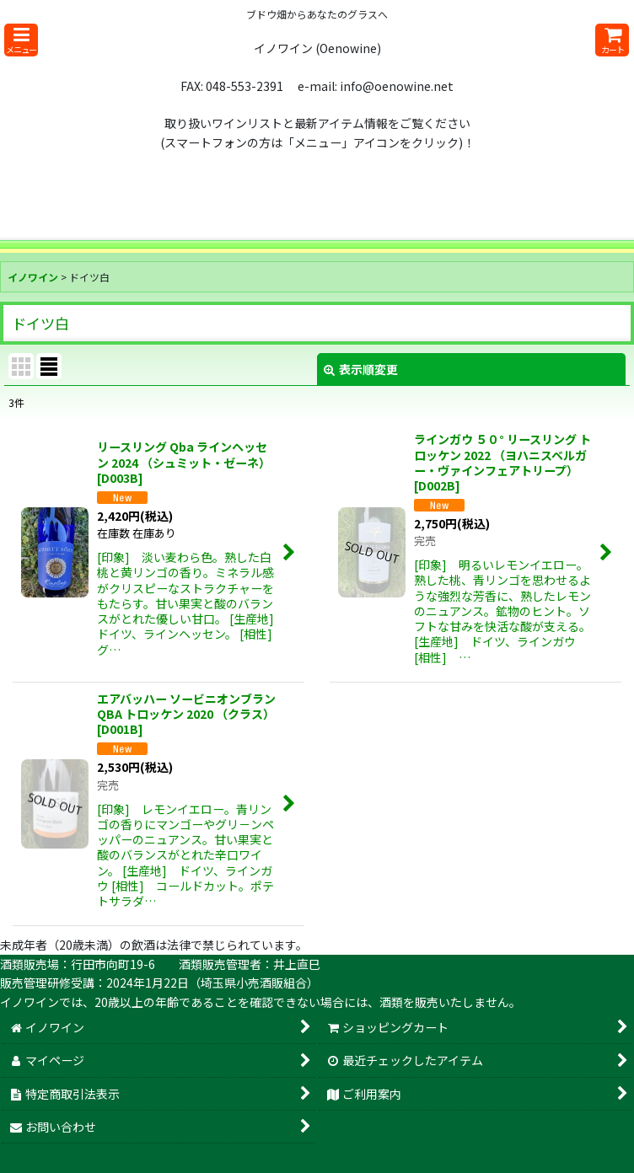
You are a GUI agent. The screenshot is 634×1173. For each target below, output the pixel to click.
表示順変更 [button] (361, 369)
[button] (21, 40)
